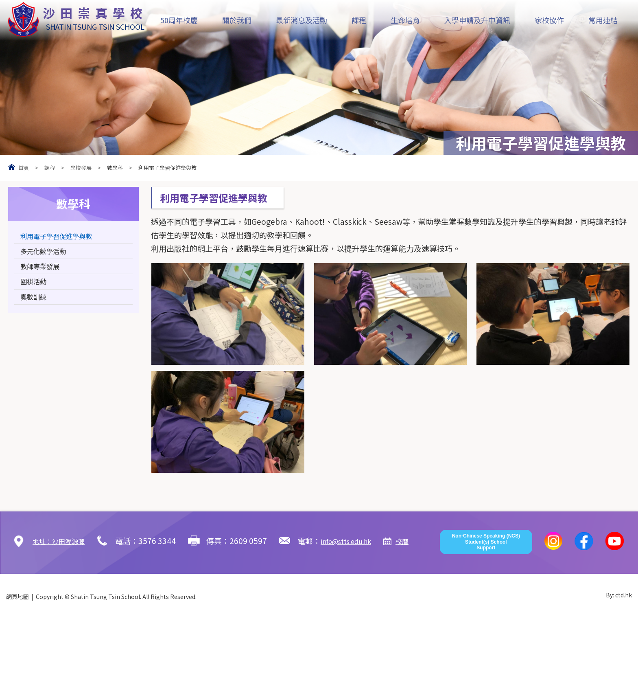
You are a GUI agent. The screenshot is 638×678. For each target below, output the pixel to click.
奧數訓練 (35, 309)
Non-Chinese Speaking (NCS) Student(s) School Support (486, 600)
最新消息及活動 (301, 20)
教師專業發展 (43, 273)
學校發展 (81, 167)
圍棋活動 (35, 291)
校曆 (425, 540)
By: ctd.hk (619, 655)
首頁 (23, 167)
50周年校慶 (179, 20)
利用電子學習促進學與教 (62, 237)
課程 (359, 20)
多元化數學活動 (47, 255)
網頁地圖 (17, 655)
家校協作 (549, 20)
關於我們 (236, 20)
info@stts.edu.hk (361, 540)
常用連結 (603, 20)
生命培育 (405, 20)
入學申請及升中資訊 (477, 20)
